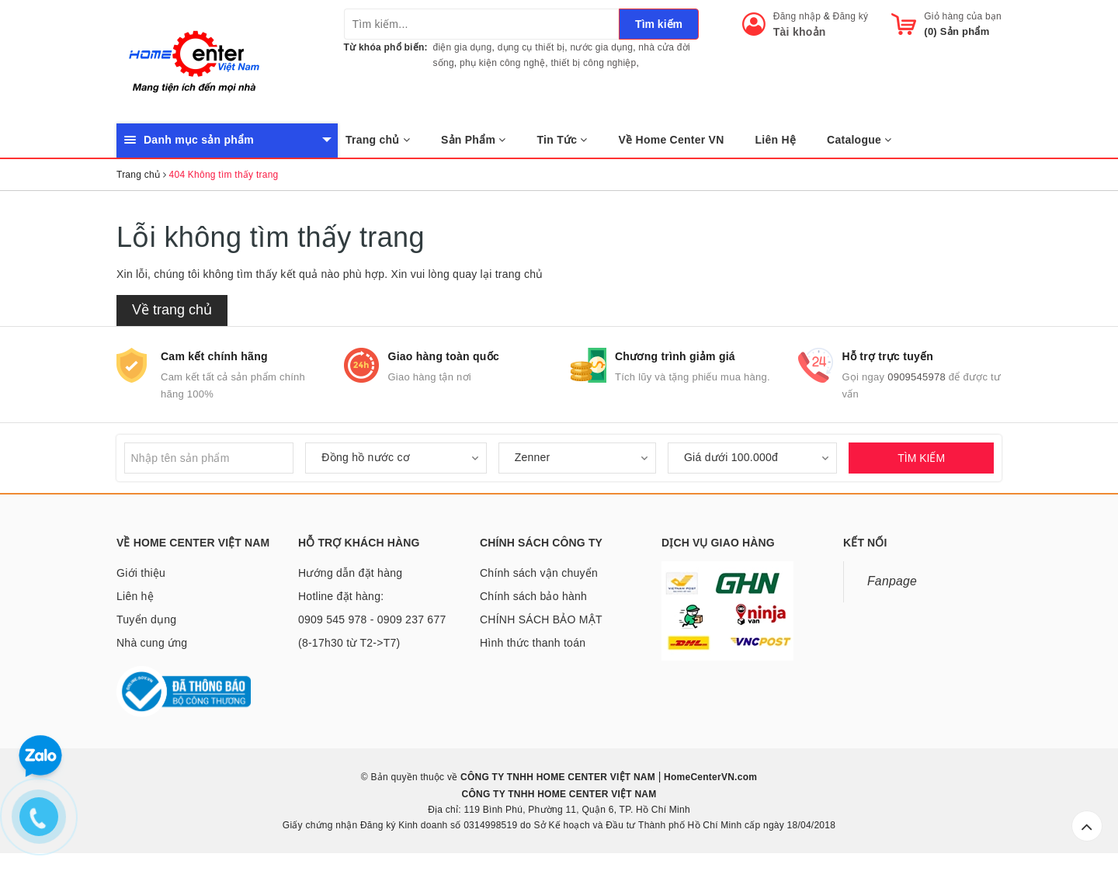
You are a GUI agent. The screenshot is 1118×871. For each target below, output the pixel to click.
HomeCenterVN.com (709, 777)
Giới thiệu (140, 573)
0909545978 (916, 377)
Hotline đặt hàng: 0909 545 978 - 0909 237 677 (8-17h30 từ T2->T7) (372, 619)
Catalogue (859, 140)
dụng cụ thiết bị (531, 47)
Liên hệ (135, 596)
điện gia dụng (462, 47)
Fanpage (892, 581)
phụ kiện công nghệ (502, 62)
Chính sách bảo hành (533, 596)
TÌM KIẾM (921, 458)
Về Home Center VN (671, 140)
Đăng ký (851, 16)
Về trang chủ (172, 310)
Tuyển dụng (146, 619)
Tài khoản (799, 32)
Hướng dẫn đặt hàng (350, 573)
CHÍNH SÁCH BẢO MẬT (541, 619)
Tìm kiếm (658, 24)
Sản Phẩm (473, 140)
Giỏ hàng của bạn (963, 16)
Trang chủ (377, 140)
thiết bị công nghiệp (593, 62)
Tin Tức (562, 140)
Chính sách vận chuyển (539, 573)
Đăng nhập (797, 16)
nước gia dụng (602, 47)
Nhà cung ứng (151, 643)
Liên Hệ (776, 140)
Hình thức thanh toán (532, 643)
